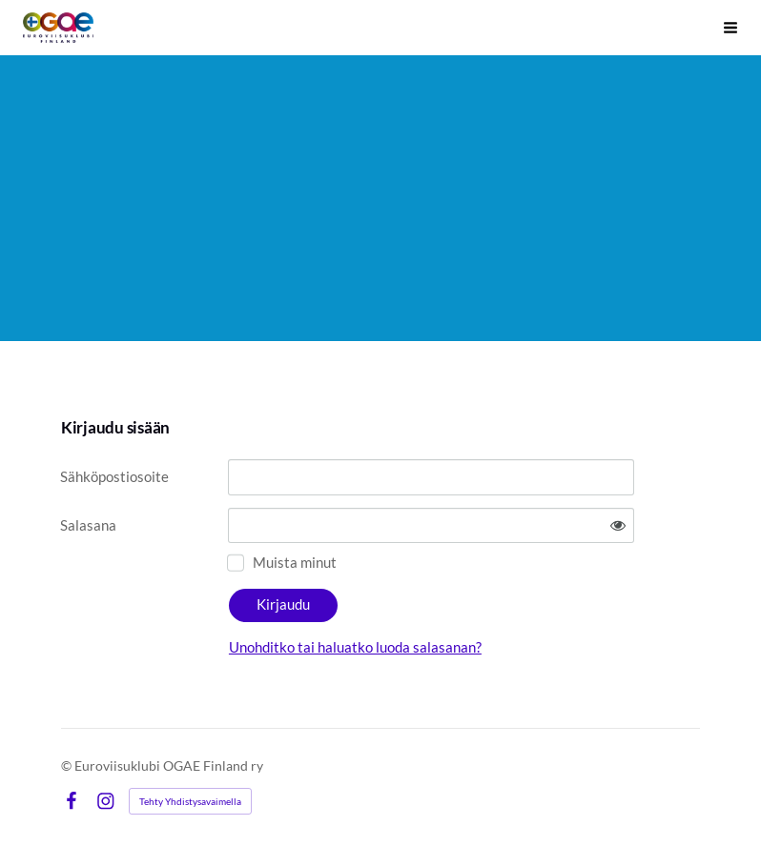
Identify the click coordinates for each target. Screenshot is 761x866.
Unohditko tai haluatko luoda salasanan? (355, 646)
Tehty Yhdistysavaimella (190, 801)
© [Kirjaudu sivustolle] (67, 765)
